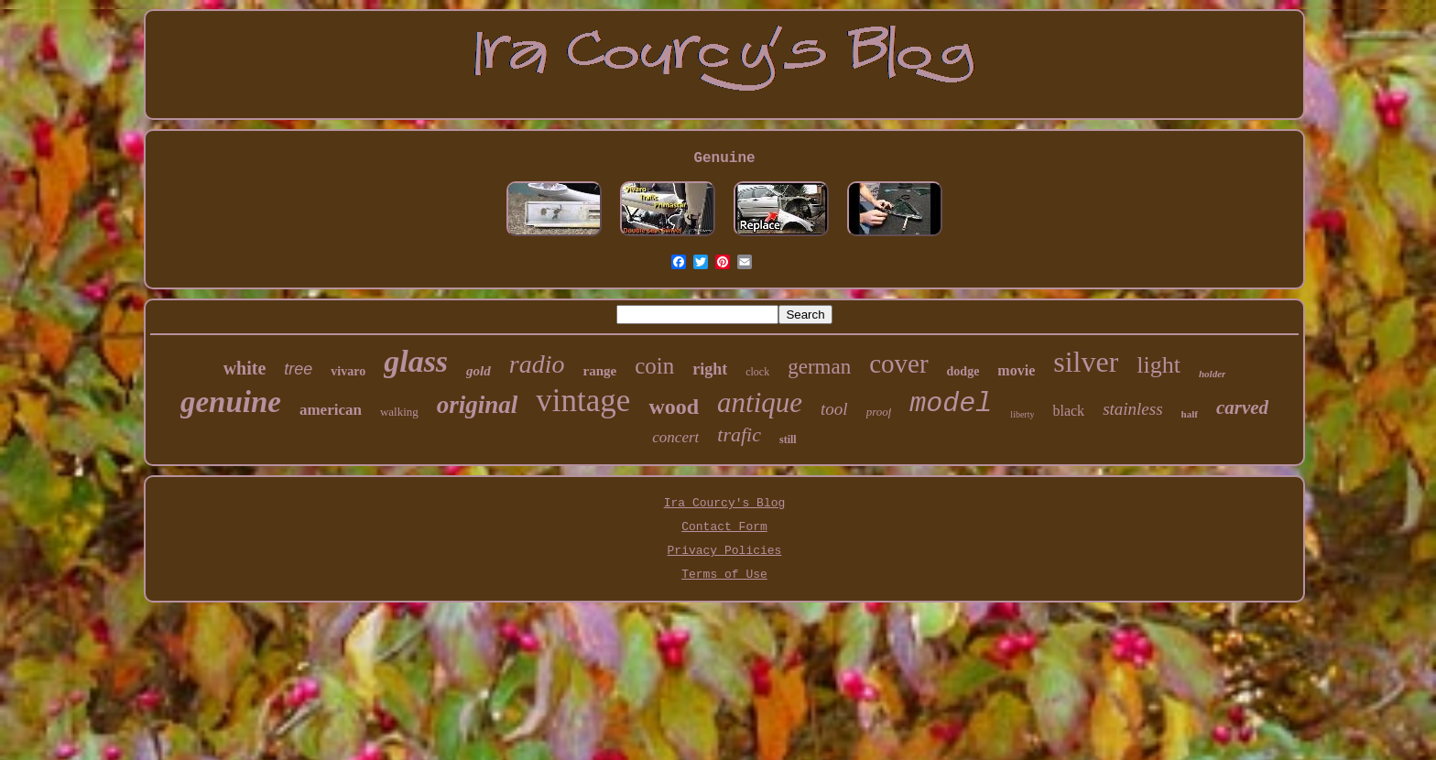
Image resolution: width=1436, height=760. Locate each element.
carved (1242, 407)
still (788, 439)
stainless (1132, 408)
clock (757, 371)
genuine (230, 401)
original (477, 404)
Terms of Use (724, 574)
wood (673, 406)
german (819, 366)
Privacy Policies (725, 551)
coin (654, 365)
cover (898, 363)
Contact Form (724, 527)
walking (399, 411)
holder (1212, 373)
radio (537, 364)
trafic (739, 434)
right (709, 369)
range (599, 371)
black (1068, 410)
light (1158, 365)
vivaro (348, 371)
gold (478, 371)
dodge (963, 371)
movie (1016, 370)
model (950, 403)
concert (675, 437)
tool (834, 408)
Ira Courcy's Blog (725, 503)
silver (1085, 361)
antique (759, 402)
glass (416, 361)
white (245, 368)
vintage (583, 400)
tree (298, 369)
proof (879, 411)
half (1189, 413)
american (330, 409)
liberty (1022, 414)
